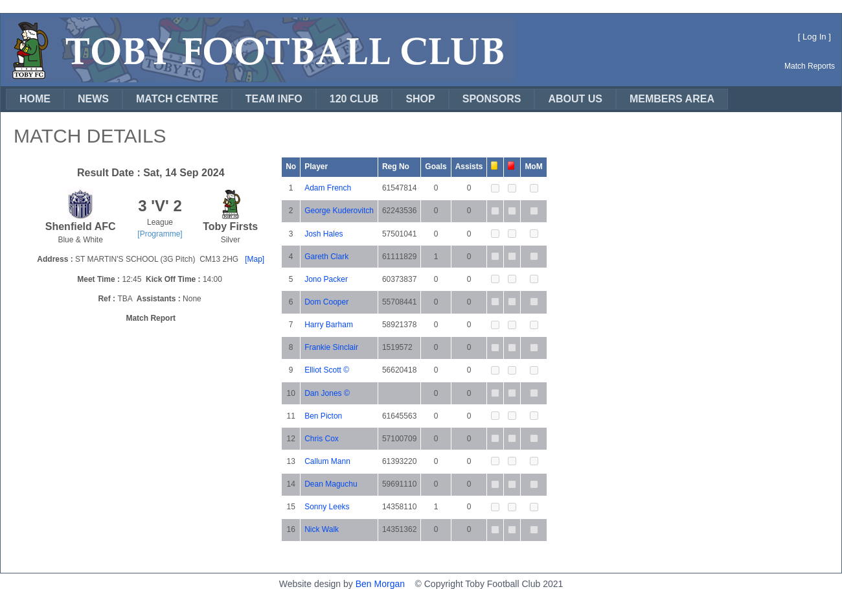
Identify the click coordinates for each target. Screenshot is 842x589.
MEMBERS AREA (672, 98)
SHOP (420, 98)
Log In (814, 36)
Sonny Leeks (326, 506)
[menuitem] (35, 99)
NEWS (93, 98)
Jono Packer (326, 279)
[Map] (254, 259)
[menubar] (367, 99)
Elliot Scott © (326, 370)
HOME (35, 98)
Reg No (395, 166)
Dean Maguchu (330, 484)
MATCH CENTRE (177, 98)
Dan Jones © (327, 393)
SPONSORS (491, 98)
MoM (533, 166)
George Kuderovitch (339, 210)
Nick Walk (321, 529)
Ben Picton (323, 416)
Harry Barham (328, 324)
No (291, 166)
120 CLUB (354, 98)
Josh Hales (323, 233)
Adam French (327, 187)
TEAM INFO (273, 98)
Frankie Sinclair (331, 347)
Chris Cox (321, 438)
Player (316, 166)
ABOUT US (575, 98)
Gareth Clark (326, 256)
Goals (435, 166)
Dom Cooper (326, 301)
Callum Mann (327, 461)
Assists (469, 166)
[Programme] (159, 233)
